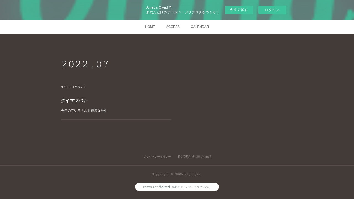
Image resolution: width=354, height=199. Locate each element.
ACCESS (173, 27)
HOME (150, 27)
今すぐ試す (239, 9)
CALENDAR (200, 27)
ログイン (272, 10)
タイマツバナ (75, 100)
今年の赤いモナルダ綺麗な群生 (85, 110)
